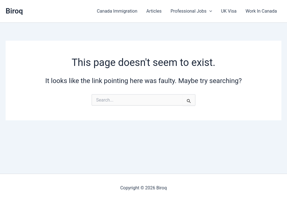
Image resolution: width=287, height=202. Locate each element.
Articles (153, 11)
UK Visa (228, 11)
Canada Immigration (117, 11)
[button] (209, 11)
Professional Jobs (191, 11)
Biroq (14, 11)
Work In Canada (261, 11)
